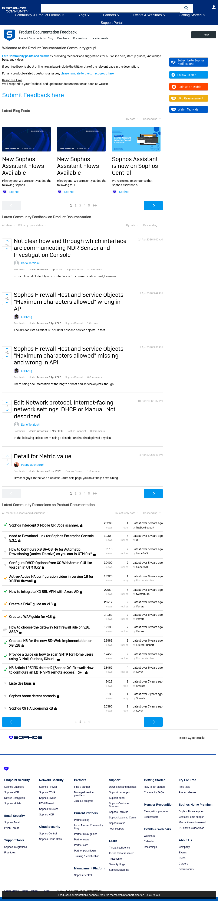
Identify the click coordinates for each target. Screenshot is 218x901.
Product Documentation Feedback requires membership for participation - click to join (109, 895)
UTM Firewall (46, 803)
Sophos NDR (46, 814)
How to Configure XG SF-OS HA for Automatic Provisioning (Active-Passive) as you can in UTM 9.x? (50, 551)
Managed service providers (83, 794)
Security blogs (117, 864)
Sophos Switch (47, 797)
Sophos (14, 192)
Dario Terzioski (30, 263)
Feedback (63, 38)
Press (182, 858)
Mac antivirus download (192, 822)
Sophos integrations (15, 847)
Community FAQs (154, 792)
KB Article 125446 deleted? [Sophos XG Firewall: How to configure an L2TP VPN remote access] (51, 670)
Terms (25, 891)
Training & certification (86, 856)
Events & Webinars (147, 15)
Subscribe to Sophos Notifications (188, 62)
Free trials (184, 786)
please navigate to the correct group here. (87, 73)
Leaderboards (100, 38)
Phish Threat (11, 828)
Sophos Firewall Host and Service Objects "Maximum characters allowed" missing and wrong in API (68, 355)
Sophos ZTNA (47, 792)
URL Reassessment (187, 98)
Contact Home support (191, 816)
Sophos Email (12, 822)
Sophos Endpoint (14, 786)
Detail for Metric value (42, 456)
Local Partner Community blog (88, 827)
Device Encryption (14, 797)
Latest (148, 523)
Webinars (149, 835)
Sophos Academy (119, 869)
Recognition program (156, 811)
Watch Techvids (184, 109)
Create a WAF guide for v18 (30, 616)
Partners (109, 15)
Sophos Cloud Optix (50, 839)
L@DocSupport (145, 645)
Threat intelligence (119, 847)
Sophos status (117, 823)
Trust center (116, 858)
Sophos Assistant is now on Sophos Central (135, 166)
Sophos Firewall (48, 786)
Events (183, 852)
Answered (5, 524)
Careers (183, 863)
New (206, 34)
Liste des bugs (20, 683)
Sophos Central (48, 833)
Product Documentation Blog (36, 38)
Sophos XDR (11, 792)
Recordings (150, 847)
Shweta (140, 686)
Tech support (116, 828)
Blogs (81, 15)
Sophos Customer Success (119, 805)
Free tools (10, 852)
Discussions (80, 38)
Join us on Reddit (186, 86)
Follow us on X (183, 74)
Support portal (117, 797)
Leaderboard (151, 816)
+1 (82, 672)
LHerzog (26, 317)
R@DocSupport (145, 527)
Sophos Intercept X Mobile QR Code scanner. (44, 525)
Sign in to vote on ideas (6, 241)
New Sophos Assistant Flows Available (23, 166)
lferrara (140, 606)
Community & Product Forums (37, 15)
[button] (186, 8)
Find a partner (82, 786)
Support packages (119, 792)
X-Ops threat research (121, 853)
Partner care (81, 845)
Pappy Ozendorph (32, 465)
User (214, 7)
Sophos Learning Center (123, 817)
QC (137, 540)
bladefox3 (142, 553)
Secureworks (186, 869)
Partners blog (81, 819)
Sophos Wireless (48, 809)
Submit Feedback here (33, 95)
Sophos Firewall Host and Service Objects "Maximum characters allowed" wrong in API (68, 301)
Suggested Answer (5, 578)
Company (184, 847)
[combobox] (110, 8)
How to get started (154, 786)
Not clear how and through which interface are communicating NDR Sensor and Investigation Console (70, 248)
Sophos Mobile (12, 803)
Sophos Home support (191, 811)
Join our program (83, 800)
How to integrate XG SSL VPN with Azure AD (44, 592)
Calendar (149, 841)
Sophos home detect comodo (32, 696)
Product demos (187, 792)
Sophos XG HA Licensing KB (31, 708)
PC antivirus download (191, 828)
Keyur (139, 672)
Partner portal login (85, 850)
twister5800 (143, 594)
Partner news (81, 839)
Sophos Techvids (118, 812)
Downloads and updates (122, 786)
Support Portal (111, 23)
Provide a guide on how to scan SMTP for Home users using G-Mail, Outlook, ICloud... (51, 656)
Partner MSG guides (85, 834)
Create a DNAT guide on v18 (31, 604)
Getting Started (190, 15)
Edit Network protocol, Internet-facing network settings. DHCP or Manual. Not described (65, 409)
